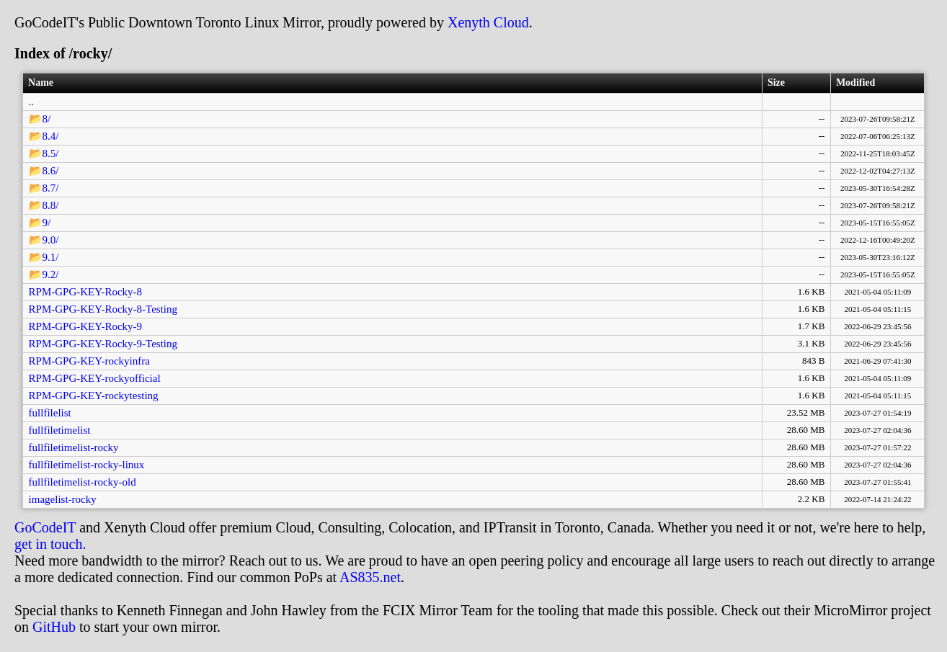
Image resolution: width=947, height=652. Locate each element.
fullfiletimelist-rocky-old (82, 482)
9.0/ (51, 240)
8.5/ (51, 153)
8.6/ (51, 171)
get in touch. (50, 544)
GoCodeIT (45, 527)
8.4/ (51, 136)
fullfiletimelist (60, 430)
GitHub (54, 627)
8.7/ (51, 188)
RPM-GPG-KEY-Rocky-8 (86, 292)
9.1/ (51, 257)
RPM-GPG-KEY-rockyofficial (95, 378)
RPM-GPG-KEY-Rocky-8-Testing (103, 309)
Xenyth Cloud (488, 22)
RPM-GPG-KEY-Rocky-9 (86, 326)
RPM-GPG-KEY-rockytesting (94, 395)
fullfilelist (50, 413)
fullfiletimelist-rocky (74, 447)
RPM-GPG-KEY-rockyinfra (89, 361)
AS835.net (370, 577)
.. (32, 101)
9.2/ (51, 274)
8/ (47, 119)
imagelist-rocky (63, 499)
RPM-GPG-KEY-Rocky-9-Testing (103, 343)
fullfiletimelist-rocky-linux (87, 464)
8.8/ (51, 205)
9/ (47, 222)
